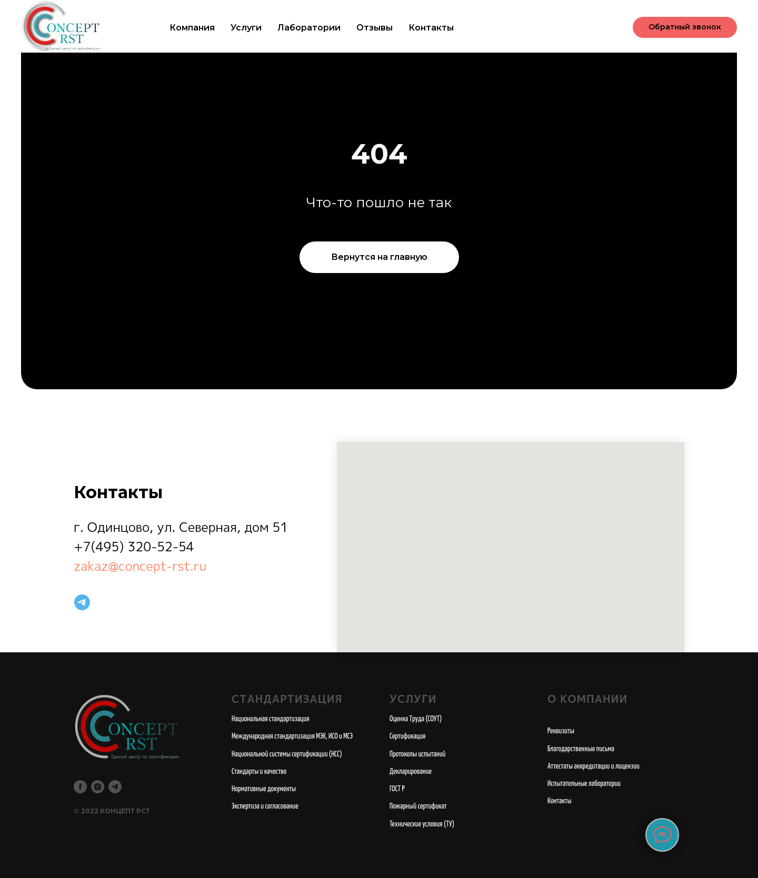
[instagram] (97, 786)
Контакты (431, 28)
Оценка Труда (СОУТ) (416, 719)
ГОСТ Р (397, 789)
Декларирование (411, 771)
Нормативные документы (264, 789)
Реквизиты (560, 731)
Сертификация (408, 736)
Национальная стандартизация (271, 719)
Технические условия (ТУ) (422, 824)
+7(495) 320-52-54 (134, 547)
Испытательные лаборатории (584, 784)
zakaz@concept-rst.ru (140, 566)
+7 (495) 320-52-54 (567, 27)
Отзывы (374, 28)
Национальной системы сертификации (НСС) (287, 754)
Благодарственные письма (580, 749)
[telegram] (82, 602)
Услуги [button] (246, 28)
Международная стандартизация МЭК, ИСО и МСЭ (292, 736)
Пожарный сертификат (418, 806)
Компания (192, 28)
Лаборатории (309, 28)
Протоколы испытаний (417, 754)
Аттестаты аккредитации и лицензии (593, 766)
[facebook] (80, 786)
